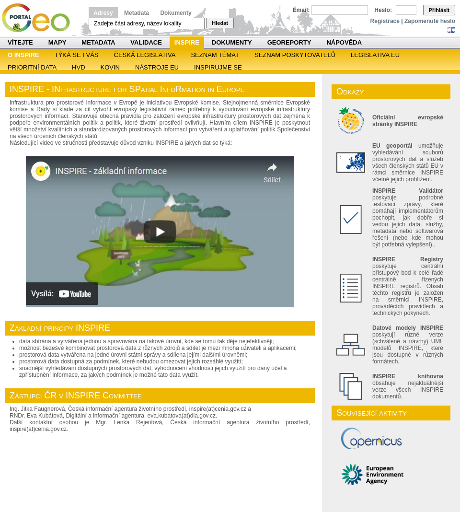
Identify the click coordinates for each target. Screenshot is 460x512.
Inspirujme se (218, 67)
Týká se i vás (77, 54)
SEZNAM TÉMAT (215, 54)
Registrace (385, 21)
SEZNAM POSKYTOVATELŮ (294, 54)
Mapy (57, 42)
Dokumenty (175, 13)
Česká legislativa (145, 54)
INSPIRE (186, 42)
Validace (145, 42)
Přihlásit (439, 10)
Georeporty (289, 42)
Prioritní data (32, 67)
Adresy (103, 13)
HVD (78, 67)
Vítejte (20, 42)
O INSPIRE (23, 54)
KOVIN (110, 67)
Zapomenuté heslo (429, 21)
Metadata (136, 13)
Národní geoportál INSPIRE (39, 18)
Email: (301, 10)
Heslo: (383, 10)
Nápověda (344, 42)
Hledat (220, 23)
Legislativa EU (375, 54)
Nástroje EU (157, 67)
